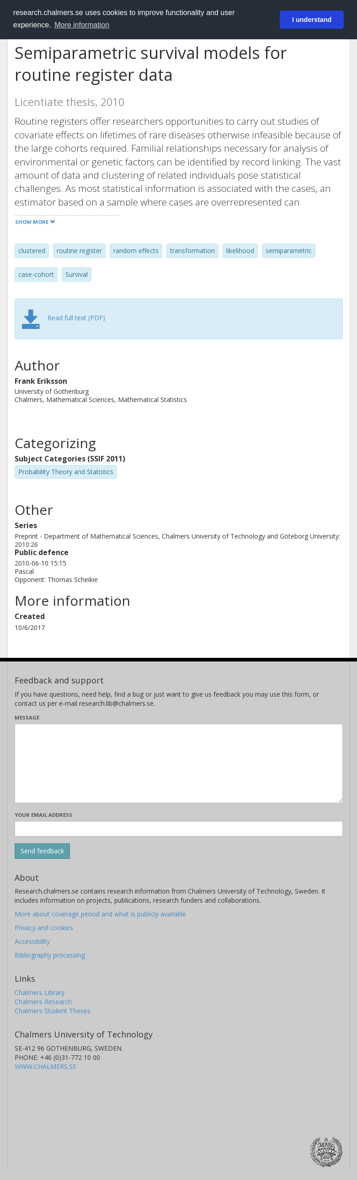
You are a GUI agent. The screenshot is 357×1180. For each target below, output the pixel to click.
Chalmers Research (43, 1001)
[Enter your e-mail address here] (179, 828)
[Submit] (42, 851)
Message (27, 717)
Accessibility (32, 941)
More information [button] (81, 25)
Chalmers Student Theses (53, 1010)
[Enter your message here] (179, 763)
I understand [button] (311, 19)
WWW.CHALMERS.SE (45, 1066)
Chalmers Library (39, 992)
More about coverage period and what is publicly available (100, 914)
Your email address (43, 814)
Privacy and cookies (44, 927)
